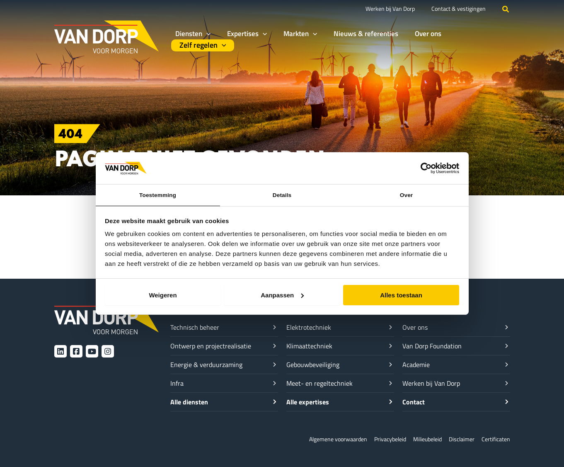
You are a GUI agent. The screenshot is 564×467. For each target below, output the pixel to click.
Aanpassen (282, 295)
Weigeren (163, 295)
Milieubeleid (422, 439)
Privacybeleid (382, 439)
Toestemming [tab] (158, 194)
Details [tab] (282, 194)
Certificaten (495, 439)
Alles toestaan (401, 295)
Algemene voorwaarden (326, 439)
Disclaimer (459, 439)
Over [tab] (406, 194)
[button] (506, 8)
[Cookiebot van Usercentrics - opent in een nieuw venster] (423, 167)
